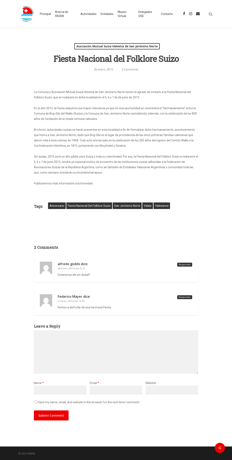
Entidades (107, 14)
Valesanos (162, 205)
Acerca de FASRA (61, 14)
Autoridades (88, 14)
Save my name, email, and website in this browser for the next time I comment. (89, 402)
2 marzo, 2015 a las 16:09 (71, 301)
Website (151, 383)
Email (94, 383)
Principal (45, 14)
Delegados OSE (145, 14)
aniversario (56, 205)
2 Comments (130, 69)
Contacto (167, 14)
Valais (148, 205)
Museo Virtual (122, 14)
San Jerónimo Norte (127, 205)
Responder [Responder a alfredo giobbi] (185, 264)
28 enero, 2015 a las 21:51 (71, 268)
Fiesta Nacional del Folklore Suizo (89, 205)
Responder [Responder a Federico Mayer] (185, 297)
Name (39, 383)
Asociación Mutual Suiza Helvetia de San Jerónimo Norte (117, 46)
